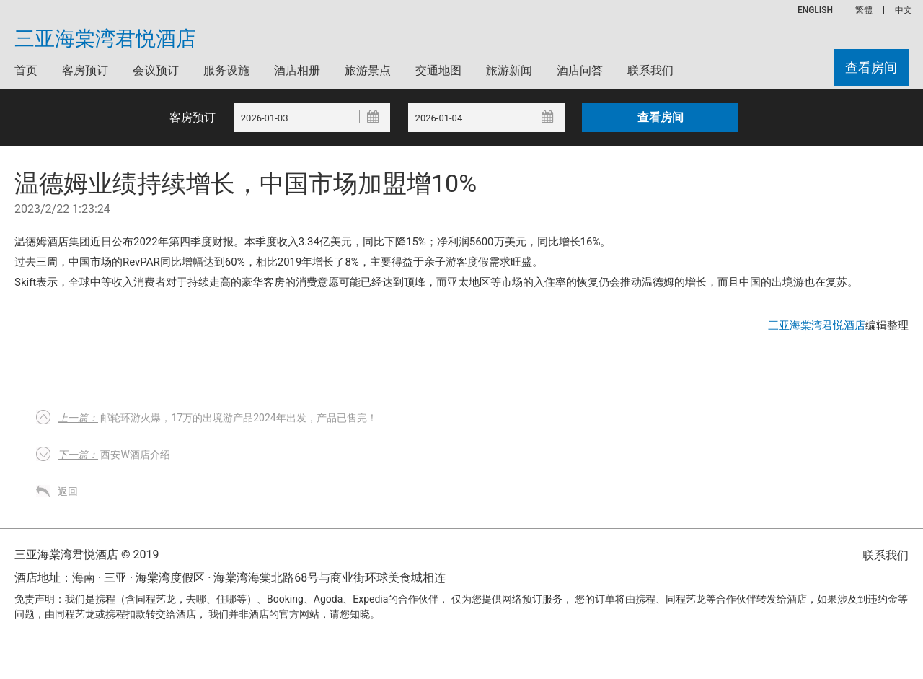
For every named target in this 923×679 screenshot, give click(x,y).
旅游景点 (368, 70)
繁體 (864, 10)
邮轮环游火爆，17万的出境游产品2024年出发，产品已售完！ (217, 418)
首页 (25, 70)
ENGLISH (815, 10)
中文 (903, 10)
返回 (68, 491)
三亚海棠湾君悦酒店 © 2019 (86, 554)
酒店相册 (297, 70)
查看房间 (871, 67)
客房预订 (85, 70)
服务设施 (226, 70)
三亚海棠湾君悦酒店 (105, 39)
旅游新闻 (509, 70)
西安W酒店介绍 (114, 454)
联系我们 (650, 70)
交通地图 (438, 70)
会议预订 (156, 70)
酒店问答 (580, 70)
